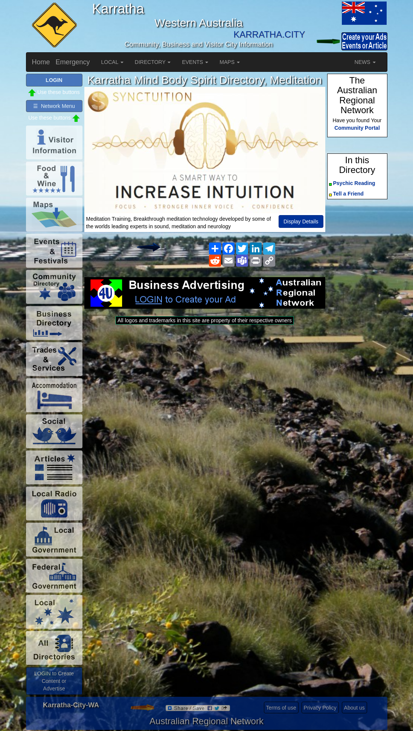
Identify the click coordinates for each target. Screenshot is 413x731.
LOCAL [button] (112, 62)
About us (354, 708)
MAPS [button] (229, 62)
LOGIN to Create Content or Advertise (54, 681)
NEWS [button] (365, 62)
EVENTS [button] (195, 62)
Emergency (73, 62)
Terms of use (281, 708)
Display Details (301, 221)
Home (41, 62)
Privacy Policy (320, 708)
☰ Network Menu (54, 106)
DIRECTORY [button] (153, 62)
